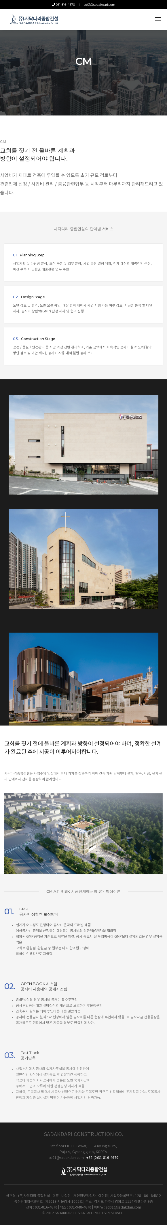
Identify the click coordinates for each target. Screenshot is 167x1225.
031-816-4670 (63, 5)
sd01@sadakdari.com (99, 5)
